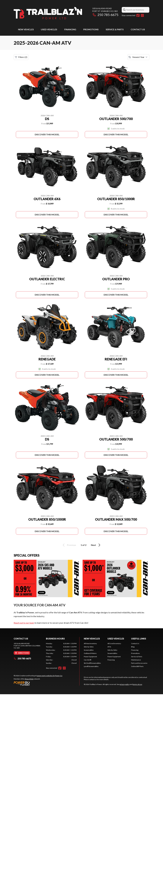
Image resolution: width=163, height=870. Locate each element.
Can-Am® (87, 660)
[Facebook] (138, 15)
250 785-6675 (105, 15)
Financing (70, 29)
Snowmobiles (89, 650)
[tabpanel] (61, 653)
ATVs (109, 647)
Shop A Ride (29, 679)
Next (96, 545)
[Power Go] (38, 683)
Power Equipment (90, 657)
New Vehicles (26, 29)
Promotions (91, 29)
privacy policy (124, 684)
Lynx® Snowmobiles (91, 666)
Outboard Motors (90, 653)
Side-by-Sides (89, 647)
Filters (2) (21, 57)
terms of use (137, 684)
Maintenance (136, 660)
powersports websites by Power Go (49, 676)
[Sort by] (138, 57)
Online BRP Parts (137, 666)
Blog (132, 647)
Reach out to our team (24, 622)
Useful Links (138, 638)
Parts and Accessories (139, 663)
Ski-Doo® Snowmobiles (92, 663)
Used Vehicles (49, 29)
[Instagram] (142, 15)
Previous (69, 545)
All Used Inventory (114, 643)
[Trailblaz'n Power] (48, 13)
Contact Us (138, 29)
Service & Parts (115, 29)
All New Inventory (90, 643)
